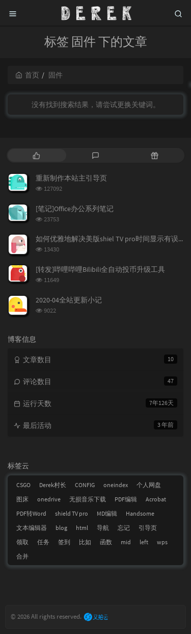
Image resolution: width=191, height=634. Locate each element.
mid (126, 542)
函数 (106, 542)
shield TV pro (71, 513)
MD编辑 (107, 513)
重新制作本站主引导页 (71, 178)
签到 (64, 542)
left (144, 542)
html (82, 527)
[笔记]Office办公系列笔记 (75, 208)
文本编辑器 (31, 527)
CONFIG (85, 485)
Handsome (140, 513)
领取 (22, 542)
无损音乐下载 (87, 499)
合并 (22, 556)
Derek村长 (52, 485)
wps (162, 542)
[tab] (36, 155)
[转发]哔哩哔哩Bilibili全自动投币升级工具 (100, 269)
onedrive (49, 499)
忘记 (124, 527)
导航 (103, 527)
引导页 (148, 527)
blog (61, 527)
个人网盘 (149, 485)
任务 (43, 542)
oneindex (115, 485)
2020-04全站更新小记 (69, 300)
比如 (85, 542)
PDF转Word (31, 513)
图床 (22, 499)
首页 (27, 75)
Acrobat (156, 499)
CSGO (23, 485)
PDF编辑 (126, 499)
